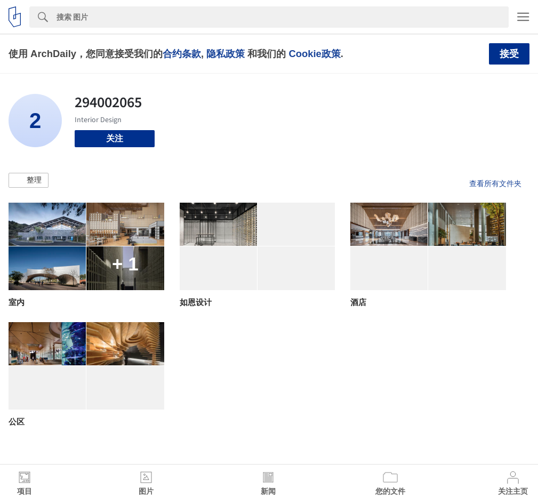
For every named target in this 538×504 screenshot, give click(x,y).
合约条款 (182, 53)
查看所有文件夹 (495, 183)
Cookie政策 (314, 53)
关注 (114, 138)
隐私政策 (225, 53)
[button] (29, 180)
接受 (509, 54)
